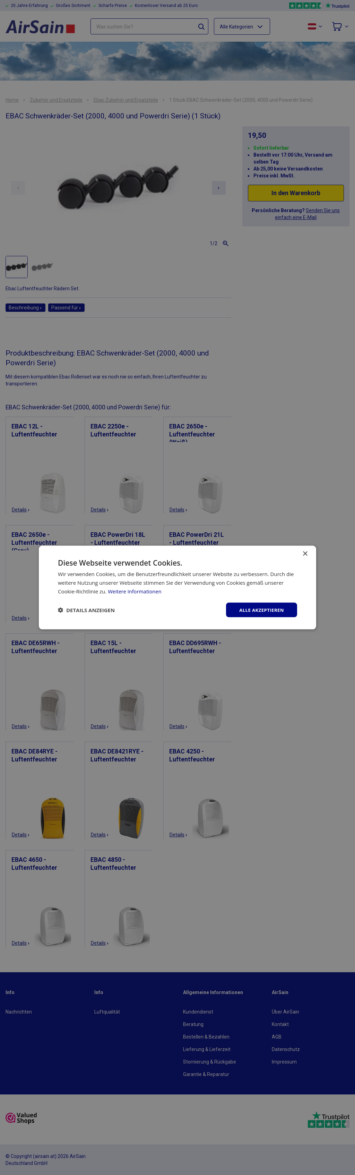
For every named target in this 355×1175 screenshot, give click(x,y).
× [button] (305, 553)
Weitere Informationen (135, 590)
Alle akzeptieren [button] (260, 609)
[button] (86, 610)
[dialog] (177, 587)
